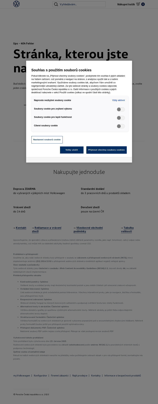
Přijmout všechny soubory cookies (106, 150)
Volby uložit (71, 150)
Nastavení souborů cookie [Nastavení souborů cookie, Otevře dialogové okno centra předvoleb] (47, 139)
